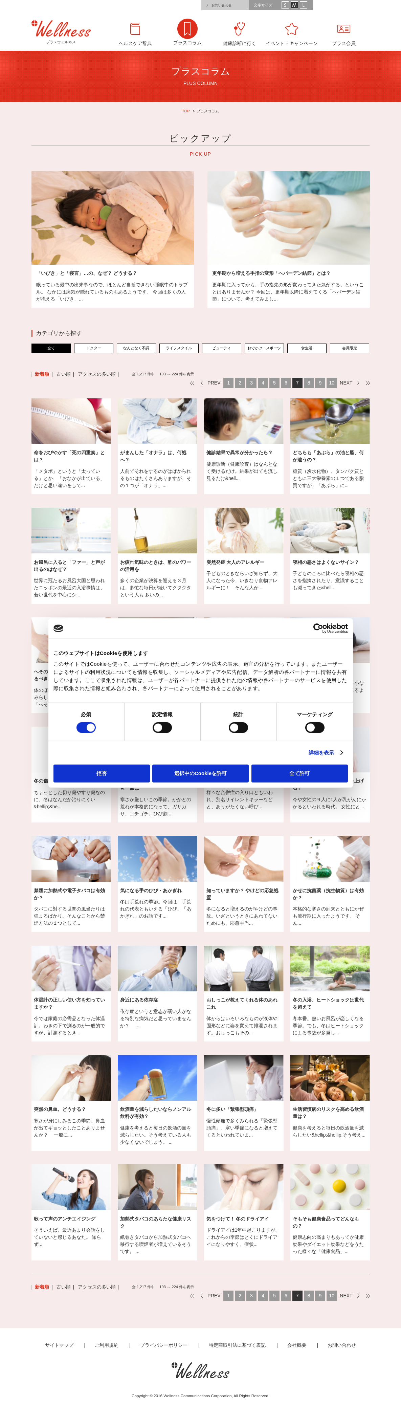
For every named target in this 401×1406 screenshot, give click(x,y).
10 (332, 383)
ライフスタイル (179, 348)
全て (51, 348)
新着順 (42, 374)
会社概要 (296, 1345)
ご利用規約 (106, 1345)
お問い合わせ (221, 5)
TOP (186, 111)
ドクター (93, 348)
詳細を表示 (321, 752)
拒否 (101, 773)
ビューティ (221, 348)
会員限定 (349, 348)
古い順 (64, 374)
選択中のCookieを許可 (200, 773)
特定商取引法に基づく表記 (237, 1345)
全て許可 (299, 773)
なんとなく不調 (136, 348)
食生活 (306, 348)
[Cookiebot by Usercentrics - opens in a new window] (318, 628)
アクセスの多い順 (97, 374)
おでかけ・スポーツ (264, 348)
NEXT (346, 383)
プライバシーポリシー (163, 1345)
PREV (213, 383)
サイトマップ (59, 1345)
